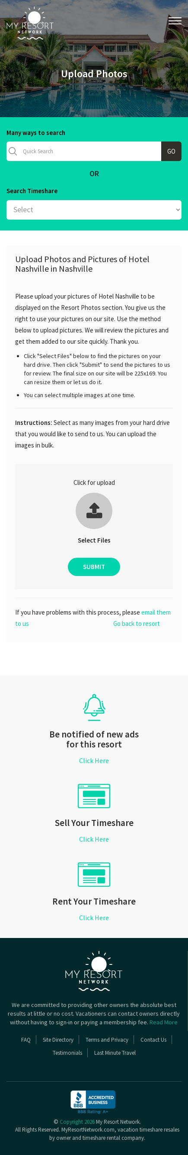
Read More (164, 1022)
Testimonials (67, 1052)
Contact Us (153, 1039)
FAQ (26, 1039)
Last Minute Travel (115, 1052)
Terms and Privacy (107, 1039)
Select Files (94, 540)
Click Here (94, 760)
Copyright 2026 (77, 1121)
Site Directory (58, 1039)
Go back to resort (136, 623)
